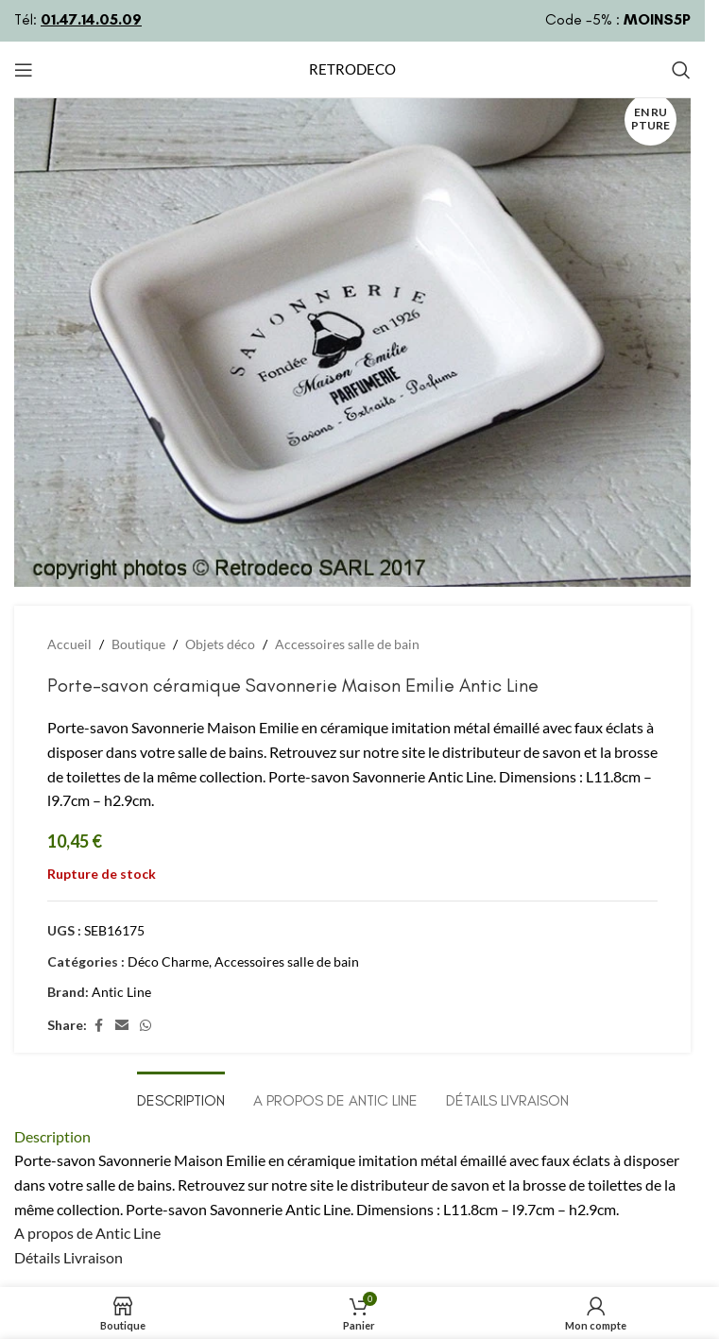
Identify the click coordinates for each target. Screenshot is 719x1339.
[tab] (181, 1098)
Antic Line (121, 992)
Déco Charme (168, 961)
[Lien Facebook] (98, 1026)
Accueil (69, 644)
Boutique (138, 644)
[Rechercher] (681, 70)
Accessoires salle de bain (347, 644)
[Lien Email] (122, 1026)
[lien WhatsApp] (145, 1026)
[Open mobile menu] (24, 70)
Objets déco (220, 644)
